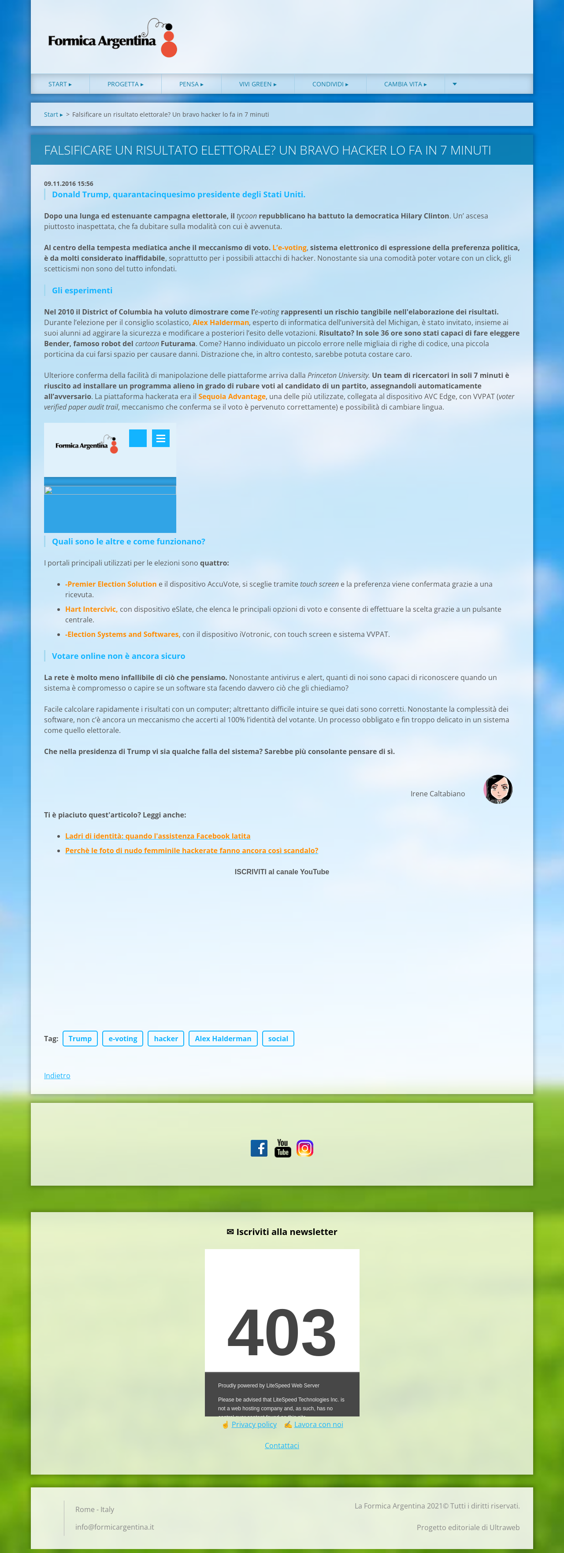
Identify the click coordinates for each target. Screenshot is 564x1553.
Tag (50, 1042)
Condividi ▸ (330, 88)
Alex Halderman (223, 1042)
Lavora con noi (318, 1428)
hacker (166, 1042)
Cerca (510, 25)
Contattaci (282, 1449)
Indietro (57, 1079)
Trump (80, 1042)
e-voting (122, 1042)
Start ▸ (60, 88)
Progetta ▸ (126, 88)
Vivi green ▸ (258, 88)
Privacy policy (254, 1428)
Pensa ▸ (191, 88)
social (278, 1042)
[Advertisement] (282, 968)
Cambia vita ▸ (405, 88)
